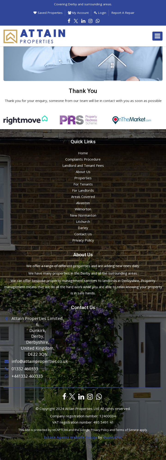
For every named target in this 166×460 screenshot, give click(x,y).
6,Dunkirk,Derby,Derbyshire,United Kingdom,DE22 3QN (37, 339)
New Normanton (83, 215)
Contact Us (83, 234)
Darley (83, 227)
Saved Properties (48, 13)
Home (83, 153)
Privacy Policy (83, 240)
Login (100, 13)
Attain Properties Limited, (38, 318)
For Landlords (83, 190)
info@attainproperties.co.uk (35, 361)
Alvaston (83, 202)
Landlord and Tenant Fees (83, 165)
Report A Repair (123, 13)
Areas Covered (83, 196)
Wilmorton (83, 209)
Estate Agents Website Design (70, 437)
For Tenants (83, 184)
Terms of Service (127, 430)
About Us (83, 171)
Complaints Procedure (83, 159)
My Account (78, 13)
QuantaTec (112, 437)
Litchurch (83, 221)
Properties (83, 178)
